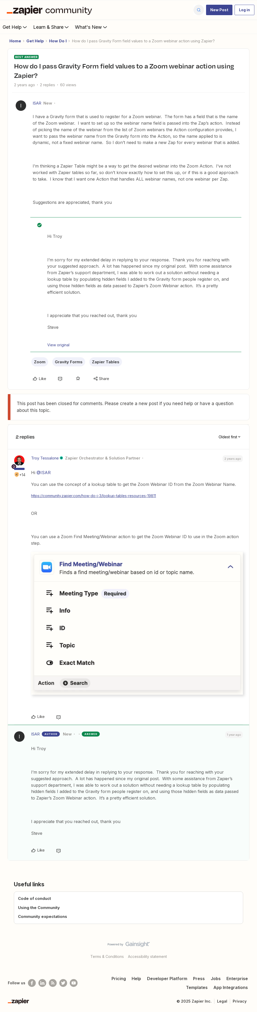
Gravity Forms (69, 361)
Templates (197, 987)
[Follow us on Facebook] (32, 983)
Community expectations (42, 916)
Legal (222, 1001)
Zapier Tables (105, 361)
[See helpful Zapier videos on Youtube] (74, 983)
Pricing (119, 978)
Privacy (240, 1001)
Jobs (216, 978)
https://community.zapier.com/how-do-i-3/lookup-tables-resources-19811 (93, 495)
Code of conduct (34, 898)
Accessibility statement (147, 956)
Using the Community (39, 907)
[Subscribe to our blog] (53, 983)
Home (15, 40)
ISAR (37, 103)
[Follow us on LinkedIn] (42, 983)
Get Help (15, 27)
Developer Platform (167, 978)
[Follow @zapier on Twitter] (63, 983)
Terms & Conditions (107, 956)
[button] (219, 10)
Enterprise (237, 978)
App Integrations (230, 987)
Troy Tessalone (45, 458)
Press (199, 978)
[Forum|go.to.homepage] (51, 10)
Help (136, 978)
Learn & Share (51, 27)
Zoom (39, 361)
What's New (91, 27)
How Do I (58, 40)
